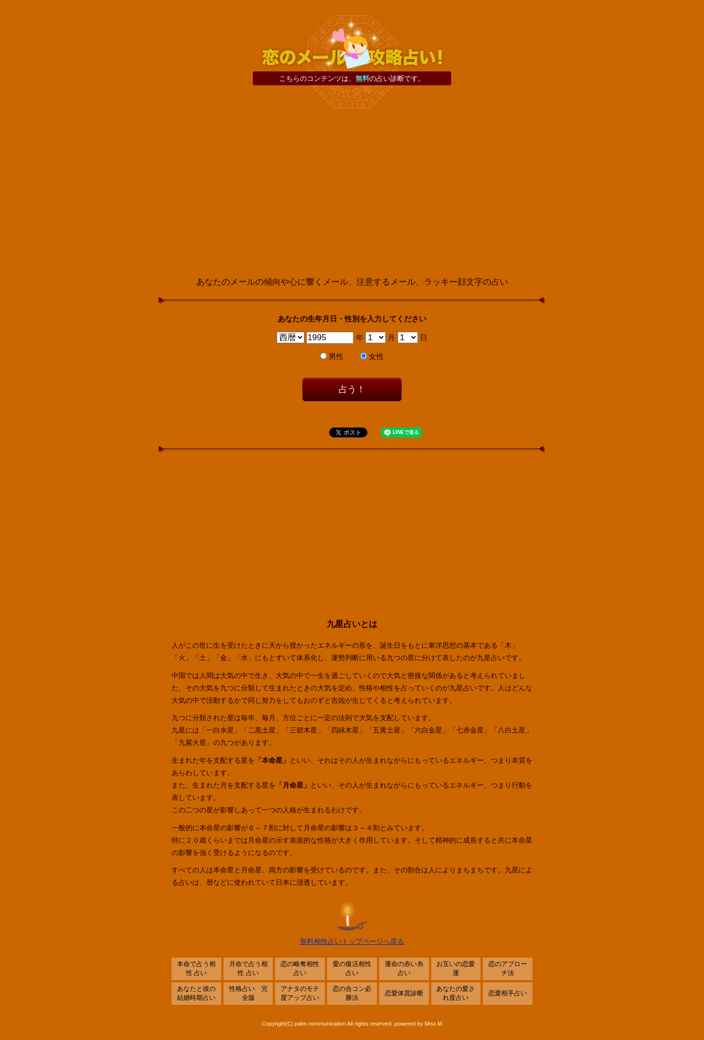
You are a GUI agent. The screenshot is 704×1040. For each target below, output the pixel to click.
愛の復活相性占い (352, 969)
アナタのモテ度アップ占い (300, 993)
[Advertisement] (352, 192)
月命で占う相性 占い (248, 969)
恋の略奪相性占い (300, 969)
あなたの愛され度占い (455, 993)
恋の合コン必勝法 (352, 993)
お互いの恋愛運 (455, 969)
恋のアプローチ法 (507, 969)
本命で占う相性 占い (196, 969)
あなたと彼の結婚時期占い (196, 993)
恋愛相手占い (507, 993)
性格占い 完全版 (248, 993)
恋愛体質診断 (404, 993)
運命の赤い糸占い (404, 969)
